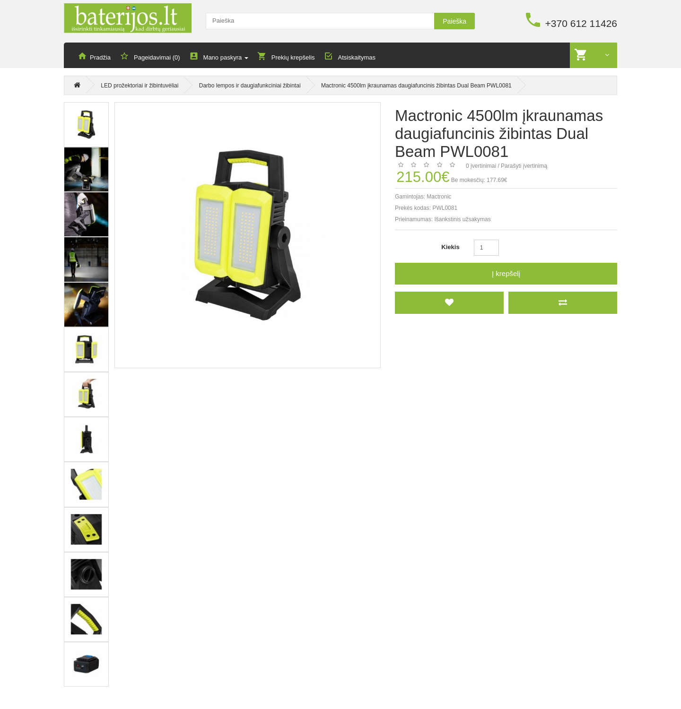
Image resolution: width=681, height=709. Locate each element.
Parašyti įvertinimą (524, 166)
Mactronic (439, 197)
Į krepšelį (506, 274)
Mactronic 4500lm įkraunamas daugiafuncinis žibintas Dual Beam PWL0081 (416, 87)
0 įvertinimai (481, 166)
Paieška (454, 21)
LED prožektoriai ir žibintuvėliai (139, 87)
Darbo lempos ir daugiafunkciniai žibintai (250, 87)
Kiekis (450, 247)
